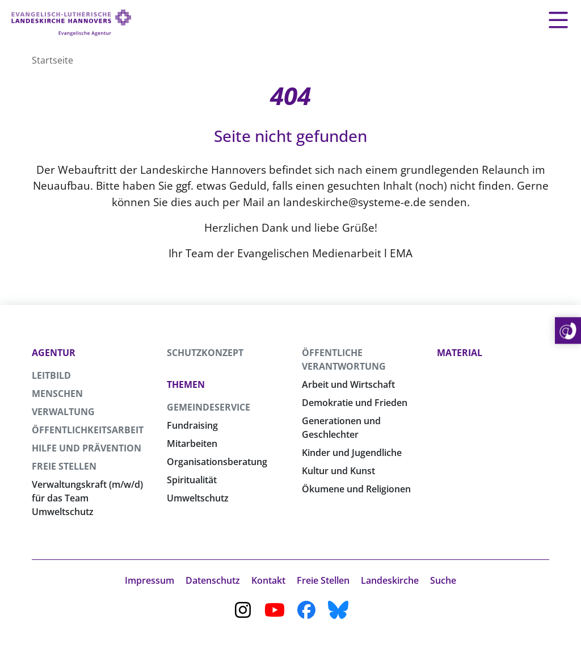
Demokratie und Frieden (354, 402)
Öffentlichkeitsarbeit (88, 430)
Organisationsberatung (217, 461)
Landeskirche (390, 580)
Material (459, 352)
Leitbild (51, 375)
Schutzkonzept (205, 352)
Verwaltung (63, 411)
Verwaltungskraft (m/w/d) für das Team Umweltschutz (87, 498)
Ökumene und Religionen (356, 489)
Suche (443, 580)
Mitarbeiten (192, 443)
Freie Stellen (64, 466)
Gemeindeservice (208, 407)
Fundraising (192, 425)
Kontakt (268, 580)
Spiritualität (192, 480)
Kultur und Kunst (338, 471)
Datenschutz (213, 580)
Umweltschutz (198, 498)
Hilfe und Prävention (86, 448)
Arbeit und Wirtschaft (348, 384)
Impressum (149, 580)
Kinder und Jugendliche (352, 452)
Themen (186, 384)
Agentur (53, 352)
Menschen (57, 393)
